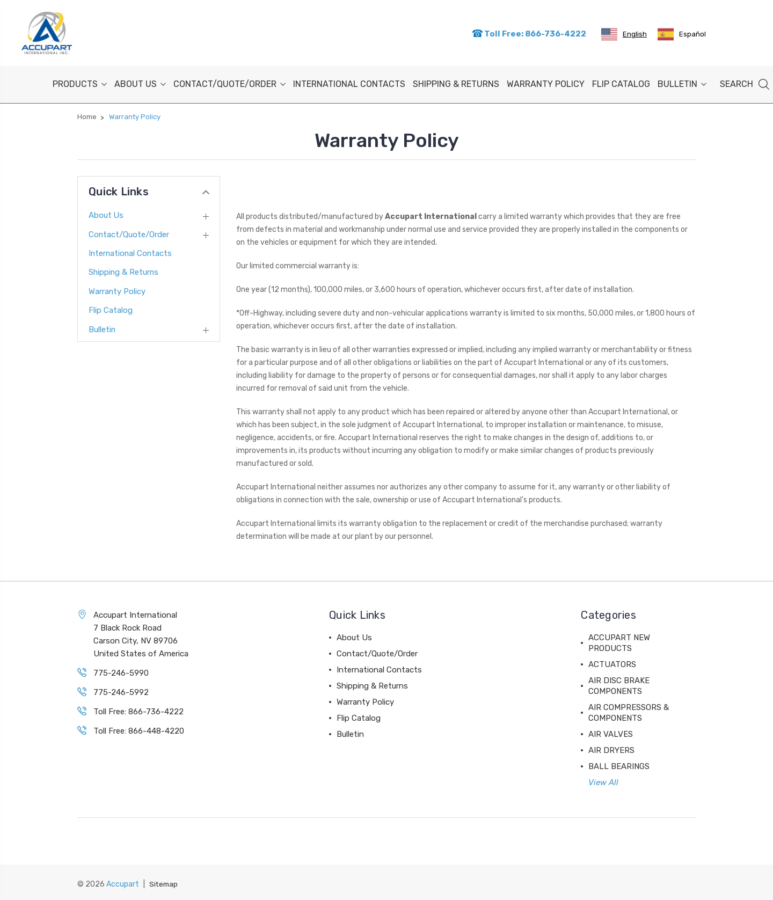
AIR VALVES (610, 732)
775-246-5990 (121, 671)
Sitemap (164, 881)
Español (682, 33)
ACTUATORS (612, 662)
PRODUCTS (80, 82)
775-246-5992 (121, 690)
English (624, 33)
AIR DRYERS (611, 748)
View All (603, 780)
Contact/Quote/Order (229, 82)
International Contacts (349, 82)
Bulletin (682, 82)
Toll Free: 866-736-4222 (529, 33)
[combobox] (624, 33)
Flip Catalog (621, 82)
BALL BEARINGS (619, 764)
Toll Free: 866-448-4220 (138, 729)
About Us (140, 82)
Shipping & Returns (456, 82)
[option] (681, 33)
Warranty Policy (546, 82)
